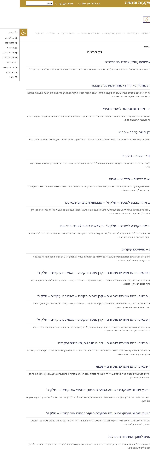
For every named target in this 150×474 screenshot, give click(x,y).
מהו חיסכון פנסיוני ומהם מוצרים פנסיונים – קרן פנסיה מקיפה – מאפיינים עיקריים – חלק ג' (81, 273)
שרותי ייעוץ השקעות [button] (95, 33)
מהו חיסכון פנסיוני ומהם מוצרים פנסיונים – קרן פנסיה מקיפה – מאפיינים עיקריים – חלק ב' (81, 296)
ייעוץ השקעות (128, 33)
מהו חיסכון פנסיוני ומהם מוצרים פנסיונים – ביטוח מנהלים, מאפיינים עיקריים (91, 343)
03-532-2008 (44, 3)
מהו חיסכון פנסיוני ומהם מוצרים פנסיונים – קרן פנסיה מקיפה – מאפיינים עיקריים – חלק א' (80, 320)
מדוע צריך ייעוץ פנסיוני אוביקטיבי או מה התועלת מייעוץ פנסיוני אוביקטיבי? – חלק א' (85, 413)
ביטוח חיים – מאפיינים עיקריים (123, 249)
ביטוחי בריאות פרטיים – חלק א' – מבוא (116, 179)
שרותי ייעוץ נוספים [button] (70, 33)
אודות (139, 33)
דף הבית (140, 47)
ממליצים (30, 33)
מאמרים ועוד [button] (48, 33)
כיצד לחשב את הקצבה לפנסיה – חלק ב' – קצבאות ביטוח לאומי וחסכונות (92, 226)
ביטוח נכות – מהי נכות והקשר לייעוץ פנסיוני (113, 109)
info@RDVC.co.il (69, 3)
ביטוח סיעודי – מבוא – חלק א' (123, 156)
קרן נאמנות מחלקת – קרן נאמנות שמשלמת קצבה (108, 85)
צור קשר (20, 33)
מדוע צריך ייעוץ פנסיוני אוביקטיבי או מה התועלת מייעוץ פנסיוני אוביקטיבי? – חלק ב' (85, 390)
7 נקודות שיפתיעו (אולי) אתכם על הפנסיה (114, 62)
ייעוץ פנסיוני (113, 33)
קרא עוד (139, 76)
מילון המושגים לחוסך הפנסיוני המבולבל (116, 437)
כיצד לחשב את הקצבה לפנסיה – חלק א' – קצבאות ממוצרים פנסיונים (95, 202)
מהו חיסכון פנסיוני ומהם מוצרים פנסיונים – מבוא (110, 366)
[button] (4, 32)
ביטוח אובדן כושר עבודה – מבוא (121, 132)
